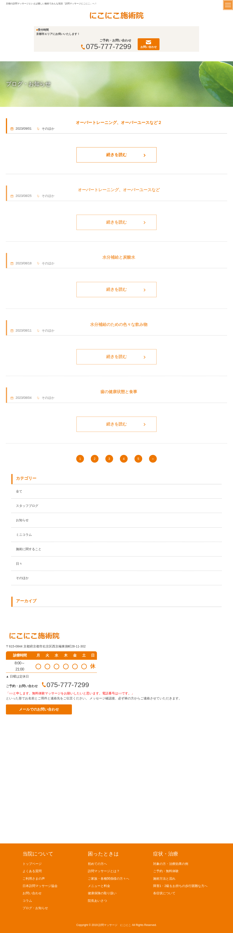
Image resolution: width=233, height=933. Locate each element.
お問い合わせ (32, 893)
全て (19, 491)
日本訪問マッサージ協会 (40, 885)
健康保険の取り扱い (102, 893)
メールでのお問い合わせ (39, 709)
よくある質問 (32, 871)
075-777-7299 (106, 46)
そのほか (22, 578)
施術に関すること (28, 549)
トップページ (32, 863)
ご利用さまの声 (34, 878)
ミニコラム (24, 534)
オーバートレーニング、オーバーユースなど (119, 190)
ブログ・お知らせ (35, 908)
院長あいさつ (97, 900)
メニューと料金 (99, 885)
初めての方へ (97, 863)
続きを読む (116, 154)
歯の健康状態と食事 (118, 391)
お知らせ (22, 520)
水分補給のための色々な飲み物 (118, 324)
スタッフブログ (27, 506)
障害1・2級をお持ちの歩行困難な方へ (180, 885)
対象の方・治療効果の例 (170, 863)
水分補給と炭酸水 (118, 257)
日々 (19, 563)
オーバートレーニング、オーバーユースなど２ (119, 122)
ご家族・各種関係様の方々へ (108, 878)
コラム (27, 900)
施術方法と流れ (164, 878)
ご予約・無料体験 (166, 871)
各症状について (164, 893)
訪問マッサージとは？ (104, 871)
